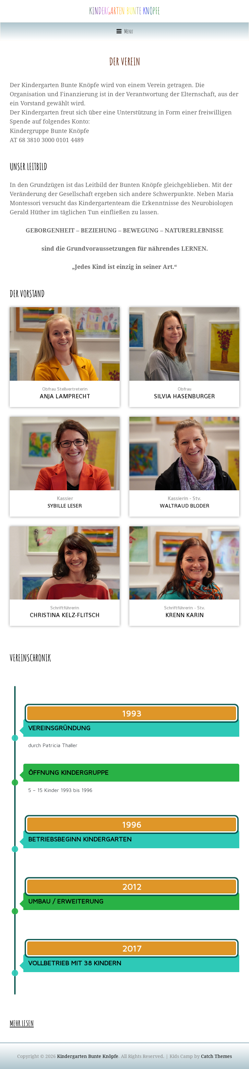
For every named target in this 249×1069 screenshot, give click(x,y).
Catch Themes (216, 1056)
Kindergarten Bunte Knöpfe (124, 11)
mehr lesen (22, 1023)
